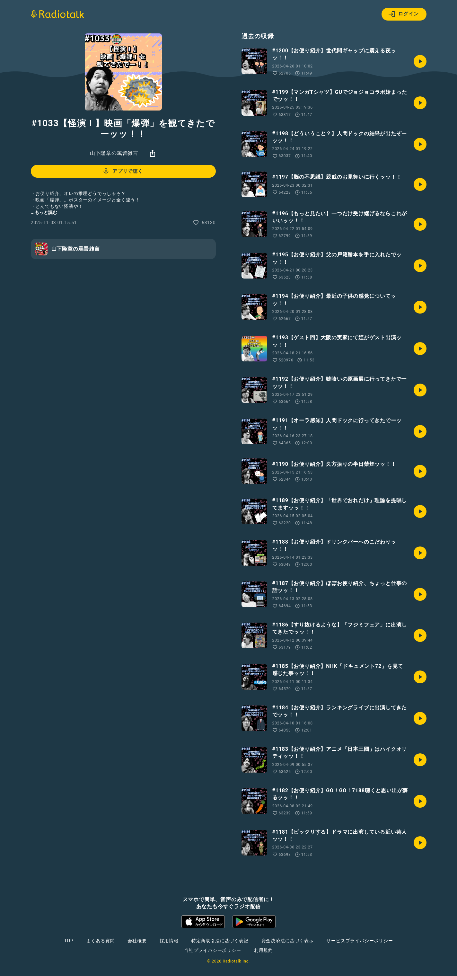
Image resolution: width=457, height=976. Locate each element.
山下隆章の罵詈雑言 (114, 153)
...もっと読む (44, 212)
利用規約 (263, 950)
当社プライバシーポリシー (212, 950)
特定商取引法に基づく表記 (220, 940)
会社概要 (136, 940)
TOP (68, 940)
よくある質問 (100, 940)
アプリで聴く (122, 171)
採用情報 (169, 940)
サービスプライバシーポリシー (359, 940)
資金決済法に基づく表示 (287, 940)
